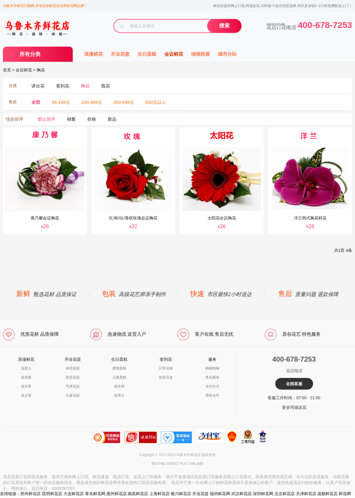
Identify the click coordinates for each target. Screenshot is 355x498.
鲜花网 (345, 493)
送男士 (119, 395)
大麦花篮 (73, 395)
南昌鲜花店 (138, 493)
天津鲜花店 (306, 493)
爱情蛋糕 (119, 368)
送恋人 (26, 368)
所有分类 (29, 54)
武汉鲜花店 (241, 493)
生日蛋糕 (147, 54)
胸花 (41, 70)
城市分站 (227, 54)
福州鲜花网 (220, 493)
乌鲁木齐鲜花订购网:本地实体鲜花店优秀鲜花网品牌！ (45, 6)
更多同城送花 (294, 407)
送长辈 (26, 386)
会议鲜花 (173, 54)
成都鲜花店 (327, 493)
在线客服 (294, 383)
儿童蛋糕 (119, 377)
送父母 (26, 395)
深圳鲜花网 (263, 493)
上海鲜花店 (159, 493)
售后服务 (212, 377)
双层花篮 (73, 377)
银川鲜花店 (181, 493)
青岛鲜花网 (95, 493)
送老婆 (26, 377)
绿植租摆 (200, 54)
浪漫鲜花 (93, 54)
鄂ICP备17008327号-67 (170, 464)
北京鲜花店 (284, 493)
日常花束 (166, 368)
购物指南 (212, 368)
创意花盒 (166, 377)
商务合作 (212, 395)
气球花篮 (73, 386)
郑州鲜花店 (30, 493)
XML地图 (196, 464)
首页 (7, 70)
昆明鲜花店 (52, 493)
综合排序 (14, 119)
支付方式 (212, 386)
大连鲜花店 (73, 493)
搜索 (224, 26)
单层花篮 (73, 368)
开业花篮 (120, 54)
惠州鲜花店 (116, 493)
